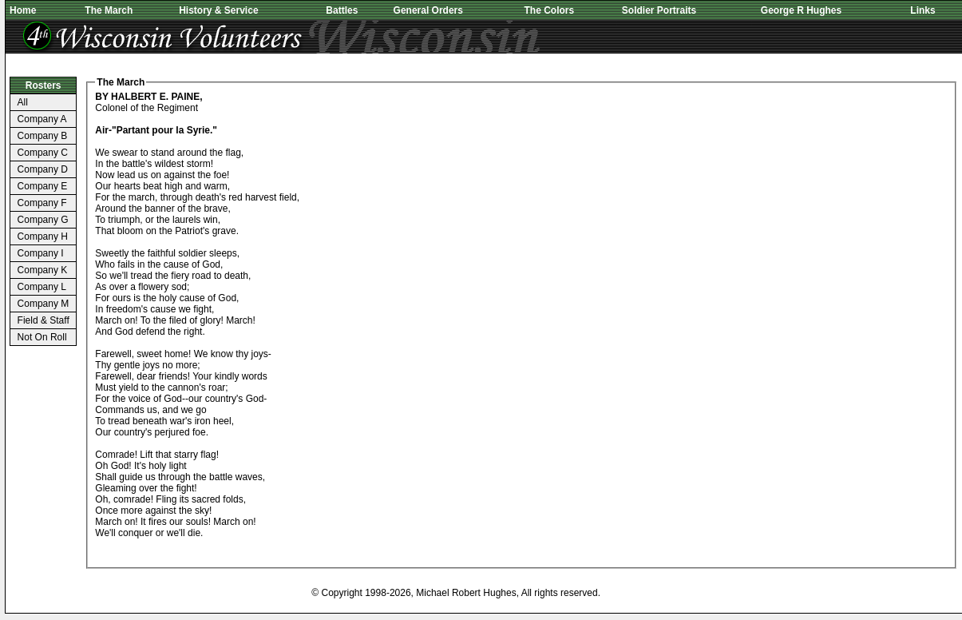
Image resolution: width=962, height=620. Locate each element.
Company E (43, 186)
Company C (43, 152)
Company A (42, 119)
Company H (43, 236)
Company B (43, 135)
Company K (43, 270)
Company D (43, 169)
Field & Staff (43, 320)
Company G (43, 219)
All (23, 102)
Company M (43, 303)
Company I (41, 253)
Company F (42, 203)
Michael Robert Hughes (466, 592)
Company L (42, 286)
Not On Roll (42, 337)
